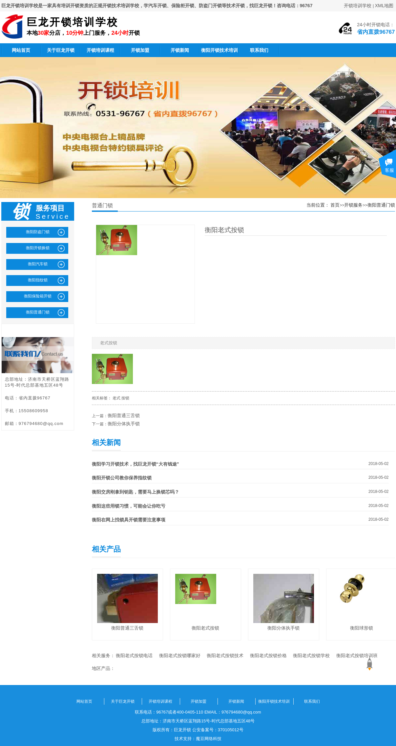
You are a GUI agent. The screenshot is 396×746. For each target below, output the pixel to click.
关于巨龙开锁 (60, 50)
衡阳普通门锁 (381, 205)
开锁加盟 (140, 50)
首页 (335, 205)
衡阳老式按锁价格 (268, 655)
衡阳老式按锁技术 (225, 655)
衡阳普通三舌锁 (124, 415)
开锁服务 (353, 205)
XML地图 (384, 5)
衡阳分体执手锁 (124, 423)
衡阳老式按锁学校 (311, 655)
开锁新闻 (180, 50)
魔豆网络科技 (208, 738)
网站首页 (21, 50)
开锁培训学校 (357, 5)
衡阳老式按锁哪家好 (179, 655)
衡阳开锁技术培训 (219, 50)
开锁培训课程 (100, 50)
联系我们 (259, 50)
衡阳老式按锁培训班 (357, 655)
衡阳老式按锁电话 (134, 655)
